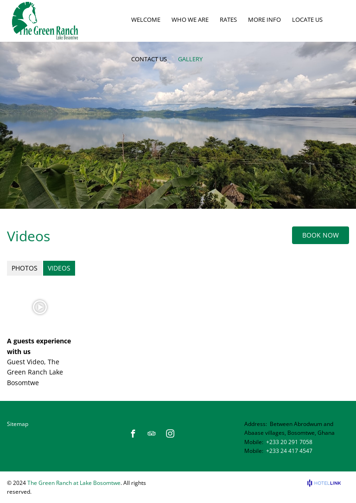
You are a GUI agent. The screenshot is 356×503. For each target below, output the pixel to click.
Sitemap (17, 424)
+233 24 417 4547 (289, 451)
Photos (25, 268)
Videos (59, 268)
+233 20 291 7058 (289, 442)
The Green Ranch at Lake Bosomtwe (74, 483)
